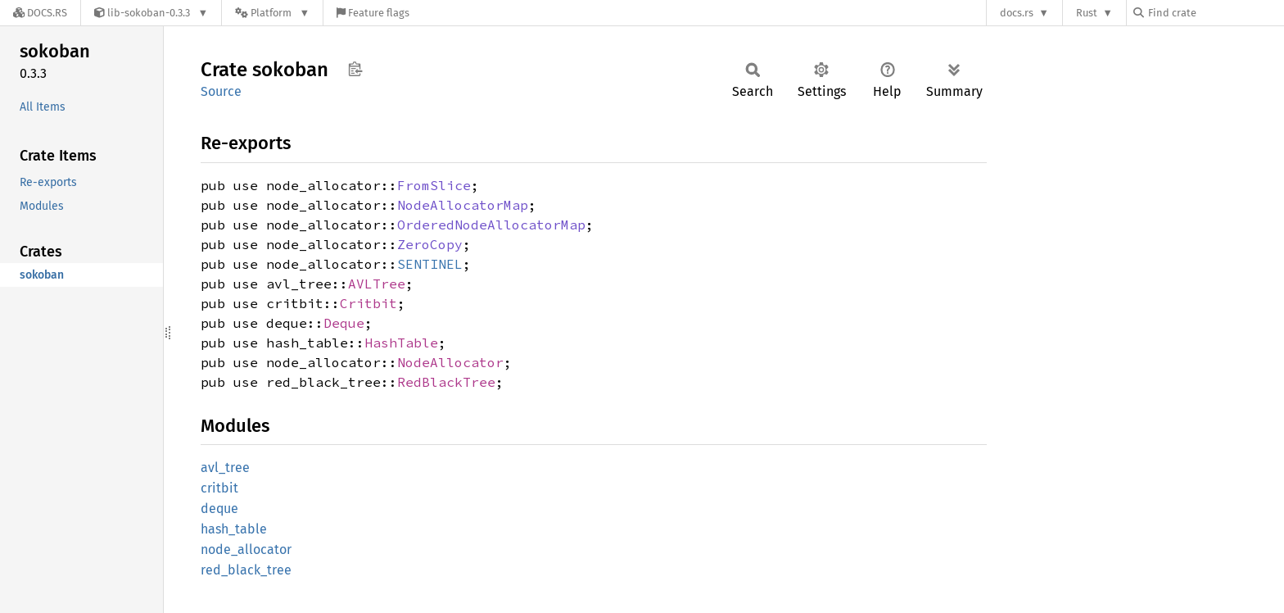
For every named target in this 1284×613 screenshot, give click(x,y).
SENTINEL (430, 264)
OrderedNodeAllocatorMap (491, 224)
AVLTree (376, 283)
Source (221, 91)
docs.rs (1016, 13)
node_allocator (246, 549)
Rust (1086, 13)
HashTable (401, 342)
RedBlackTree (446, 382)
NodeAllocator (450, 362)
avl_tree (225, 467)
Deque (343, 323)
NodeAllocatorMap (462, 205)
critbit (219, 488)
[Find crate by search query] (1215, 12)
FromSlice (434, 185)
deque (219, 508)
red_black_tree (246, 570)
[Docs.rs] (40, 12)
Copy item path (354, 69)
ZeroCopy (430, 244)
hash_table (234, 529)
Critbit (368, 303)
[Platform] (272, 12)
